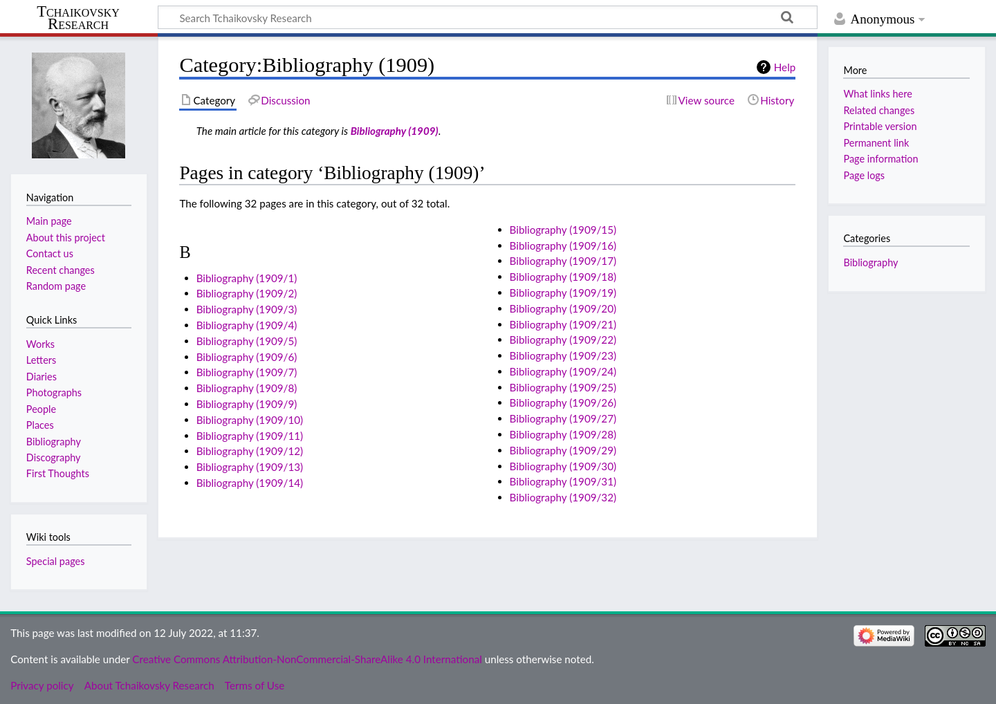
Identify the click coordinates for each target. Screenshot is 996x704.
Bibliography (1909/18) (563, 276)
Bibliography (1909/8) (246, 388)
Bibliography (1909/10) (249, 420)
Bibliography (870, 262)
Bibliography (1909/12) (249, 451)
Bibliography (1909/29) (563, 450)
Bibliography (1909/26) (563, 402)
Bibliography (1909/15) (563, 229)
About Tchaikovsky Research (149, 685)
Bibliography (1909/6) (246, 357)
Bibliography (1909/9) (246, 404)
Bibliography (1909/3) (246, 309)
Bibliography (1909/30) (563, 466)
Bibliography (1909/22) (563, 339)
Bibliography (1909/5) (246, 341)
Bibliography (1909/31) (563, 481)
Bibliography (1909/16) (563, 245)
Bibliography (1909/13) (249, 467)
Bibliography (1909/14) (249, 482)
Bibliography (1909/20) (563, 308)
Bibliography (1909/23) (563, 355)
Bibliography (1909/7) (246, 372)
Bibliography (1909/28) (563, 434)
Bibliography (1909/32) (563, 497)
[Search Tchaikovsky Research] (487, 17)
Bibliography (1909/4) (246, 325)
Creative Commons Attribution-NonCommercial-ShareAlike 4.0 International (306, 659)
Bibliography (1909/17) (563, 260)
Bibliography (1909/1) (246, 278)
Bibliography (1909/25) (563, 387)
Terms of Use (254, 685)
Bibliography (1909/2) (246, 293)
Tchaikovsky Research (78, 18)
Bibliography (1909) (395, 130)
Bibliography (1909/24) (563, 371)
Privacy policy (41, 685)
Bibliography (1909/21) (563, 324)
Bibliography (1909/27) (563, 418)
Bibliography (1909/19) (563, 292)
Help (784, 67)
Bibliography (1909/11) (249, 435)
